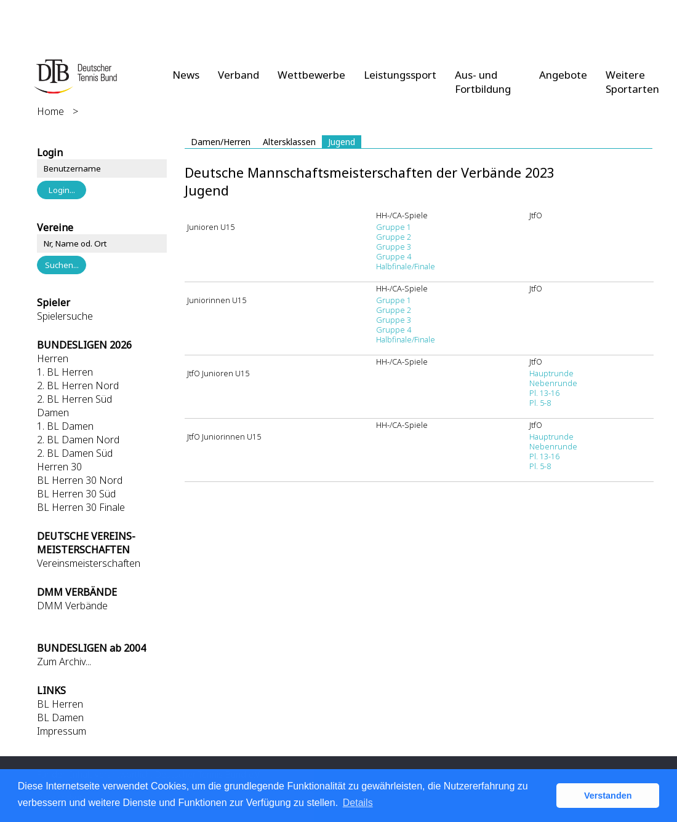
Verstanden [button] (608, 795)
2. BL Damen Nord (78, 439)
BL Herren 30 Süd (76, 493)
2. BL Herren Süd (74, 399)
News (185, 75)
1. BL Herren (65, 372)
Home (50, 111)
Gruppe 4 (393, 256)
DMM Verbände (72, 605)
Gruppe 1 (393, 226)
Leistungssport (400, 75)
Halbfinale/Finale (405, 266)
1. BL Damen (65, 426)
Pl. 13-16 (544, 392)
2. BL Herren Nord (78, 385)
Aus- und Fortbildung (483, 82)
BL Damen (60, 717)
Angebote (563, 75)
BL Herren (60, 704)
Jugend (341, 142)
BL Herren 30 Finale (81, 507)
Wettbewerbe (311, 75)
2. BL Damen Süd (75, 453)
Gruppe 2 (393, 236)
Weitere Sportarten (632, 82)
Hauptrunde (551, 373)
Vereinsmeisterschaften (88, 563)
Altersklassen (289, 142)
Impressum (61, 731)
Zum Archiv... (64, 661)
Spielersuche (65, 316)
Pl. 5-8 (540, 402)
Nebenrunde (553, 383)
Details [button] (358, 802)
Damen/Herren (220, 142)
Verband (238, 75)
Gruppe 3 (393, 246)
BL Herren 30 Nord (79, 480)
